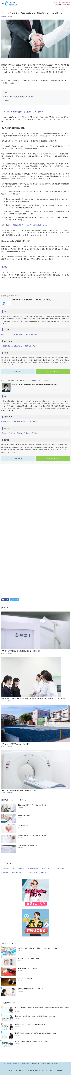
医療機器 (6, 872)
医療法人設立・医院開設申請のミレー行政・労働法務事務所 (34, 384)
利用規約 (37, 1071)
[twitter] (14, 599)
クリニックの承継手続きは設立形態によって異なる (19, 97)
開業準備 (21, 868)
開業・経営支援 (33, 868)
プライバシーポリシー (48, 1071)
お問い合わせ (29, 1071)
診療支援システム (8, 868)
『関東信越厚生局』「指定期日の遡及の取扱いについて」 (31, 225)
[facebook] (5, 599)
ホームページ (32, 872)
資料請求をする (53, 371)
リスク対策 (45, 868)
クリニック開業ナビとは (16, 1071)
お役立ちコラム (16, 1064)
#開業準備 (3, 16)
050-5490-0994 (62, 3)
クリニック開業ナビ (6, 1064)
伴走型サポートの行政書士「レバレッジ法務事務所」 (32, 299)
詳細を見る (18, 371)
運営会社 (59, 1071)
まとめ (7, 100)
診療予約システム (18, 872)
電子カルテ (44, 872)
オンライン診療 (58, 868)
